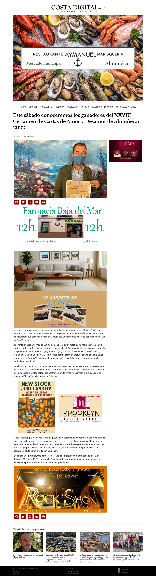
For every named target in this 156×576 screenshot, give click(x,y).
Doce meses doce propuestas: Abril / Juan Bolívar (28, 556)
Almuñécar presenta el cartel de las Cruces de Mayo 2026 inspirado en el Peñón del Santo (127, 557)
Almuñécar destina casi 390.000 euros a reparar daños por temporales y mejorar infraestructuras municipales (60, 558)
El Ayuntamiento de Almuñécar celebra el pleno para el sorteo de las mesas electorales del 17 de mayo (94, 558)
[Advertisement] (125, 199)
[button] (16, 202)
